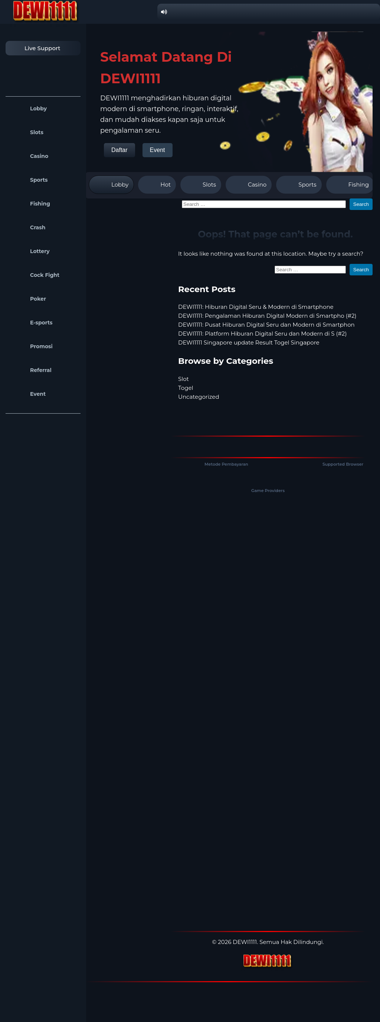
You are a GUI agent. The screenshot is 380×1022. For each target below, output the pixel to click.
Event (27, 394)
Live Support (34, 48)
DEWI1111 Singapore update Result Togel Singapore (249, 342)
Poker (27, 299)
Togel (185, 387)
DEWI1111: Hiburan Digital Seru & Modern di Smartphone (256, 306)
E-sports (31, 322)
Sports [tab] (298, 184)
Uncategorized (198, 396)
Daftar (119, 150)
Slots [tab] (201, 184)
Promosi (31, 346)
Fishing (29, 203)
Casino (28, 156)
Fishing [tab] (350, 184)
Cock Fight (34, 275)
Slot (183, 378)
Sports (28, 180)
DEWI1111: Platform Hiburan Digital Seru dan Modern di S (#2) (262, 333)
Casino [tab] (248, 184)
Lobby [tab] (111, 184)
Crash (27, 227)
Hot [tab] (157, 184)
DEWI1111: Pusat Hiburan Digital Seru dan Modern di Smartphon (266, 324)
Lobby (28, 108)
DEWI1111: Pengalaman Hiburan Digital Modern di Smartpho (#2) (267, 315)
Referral (30, 370)
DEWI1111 (245, 941)
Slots (26, 132)
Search (361, 204)
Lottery (29, 251)
